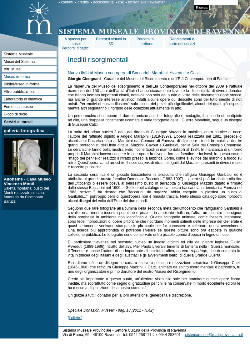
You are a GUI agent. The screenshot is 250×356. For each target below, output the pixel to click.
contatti (67, 2)
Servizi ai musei (18, 122)
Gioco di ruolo (15, 114)
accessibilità (103, 2)
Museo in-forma (17, 76)
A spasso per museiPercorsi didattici (75, 43)
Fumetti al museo (18, 106)
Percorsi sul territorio (147, 41)
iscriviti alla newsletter (146, 2)
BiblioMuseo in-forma (21, 84)
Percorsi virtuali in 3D (111, 41)
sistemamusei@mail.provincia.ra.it (214, 335)
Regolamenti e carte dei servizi (182, 41)
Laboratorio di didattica (23, 99)
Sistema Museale (18, 54)
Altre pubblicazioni (19, 91)
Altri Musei (13, 69)
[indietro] (75, 318)
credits (83, 2)
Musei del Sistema (19, 61)
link (121, 2)
